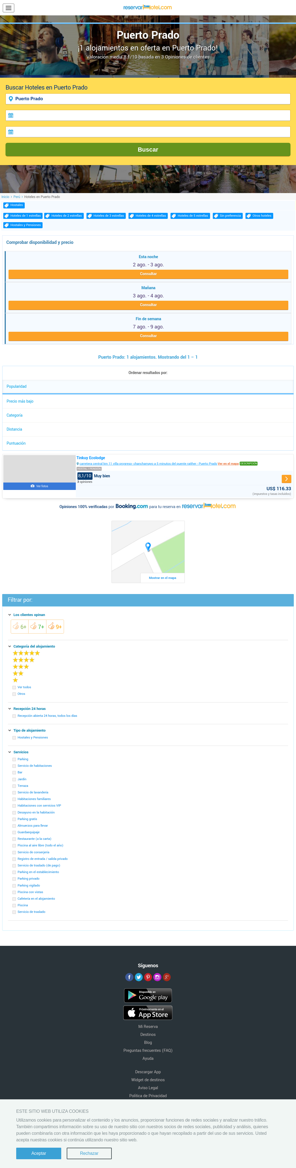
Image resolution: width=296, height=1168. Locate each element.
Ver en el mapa (228, 463)
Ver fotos (42, 486)
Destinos (148, 1035)
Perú (16, 196)
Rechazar (89, 1153)
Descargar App (148, 1072)
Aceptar (38, 1153)
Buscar (148, 149)
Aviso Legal (148, 1088)
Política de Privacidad (148, 1096)
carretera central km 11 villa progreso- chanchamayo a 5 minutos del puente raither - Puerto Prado (148, 463)
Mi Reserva (148, 1027)
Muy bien (93, 476)
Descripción (248, 463)
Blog (148, 1043)
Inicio (5, 196)
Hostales (16, 205)
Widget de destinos (148, 1080)
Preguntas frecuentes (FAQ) (148, 1050)
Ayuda (148, 1058)
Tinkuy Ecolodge (91, 458)
